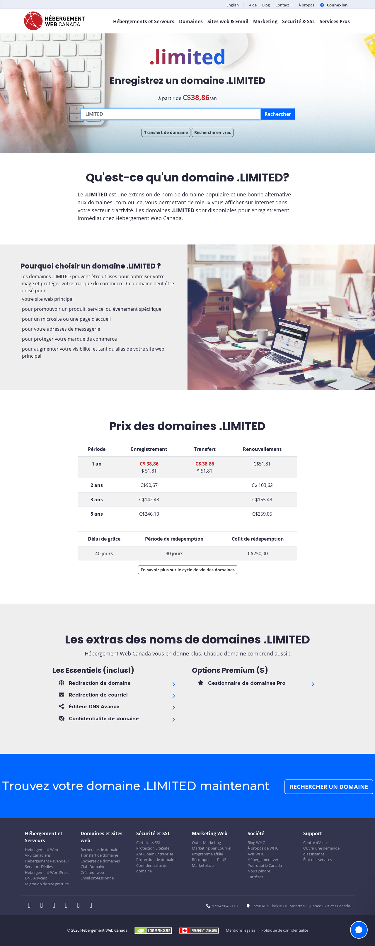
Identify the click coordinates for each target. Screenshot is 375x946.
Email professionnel (98, 878)
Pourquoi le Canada (265, 865)
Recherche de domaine (100, 849)
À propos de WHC (263, 848)
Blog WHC (256, 842)
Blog (266, 5)
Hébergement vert (264, 859)
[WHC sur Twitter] (43, 906)
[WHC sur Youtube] (80, 906)
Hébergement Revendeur (47, 861)
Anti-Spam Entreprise (154, 854)
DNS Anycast (36, 878)
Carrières (255, 876)
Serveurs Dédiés (39, 866)
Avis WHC (256, 854)
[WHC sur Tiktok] (92, 906)
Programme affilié (207, 854)
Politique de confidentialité (284, 930)
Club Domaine (93, 866)
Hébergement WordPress (47, 872)
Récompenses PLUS (209, 859)
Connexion (334, 5)
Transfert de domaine (166, 132)
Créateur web (92, 872)
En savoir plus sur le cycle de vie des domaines (188, 570)
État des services (317, 859)
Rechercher (278, 114)
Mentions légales (240, 930)
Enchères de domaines (100, 861)
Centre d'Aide (315, 842)
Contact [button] (282, 5)
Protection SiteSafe (152, 848)
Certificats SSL (148, 842)
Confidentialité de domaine (151, 868)
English (232, 5)
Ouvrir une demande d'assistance (321, 851)
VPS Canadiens (38, 855)
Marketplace (203, 865)
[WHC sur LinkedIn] (56, 906)
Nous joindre (259, 871)
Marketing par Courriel (211, 848)
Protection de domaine (156, 859)
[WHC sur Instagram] (68, 906)
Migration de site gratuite (47, 883)
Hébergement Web (41, 849)
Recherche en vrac (212, 132)
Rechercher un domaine (329, 787)
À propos (306, 5)
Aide (253, 5)
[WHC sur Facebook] (31, 906)
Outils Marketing (206, 842)
